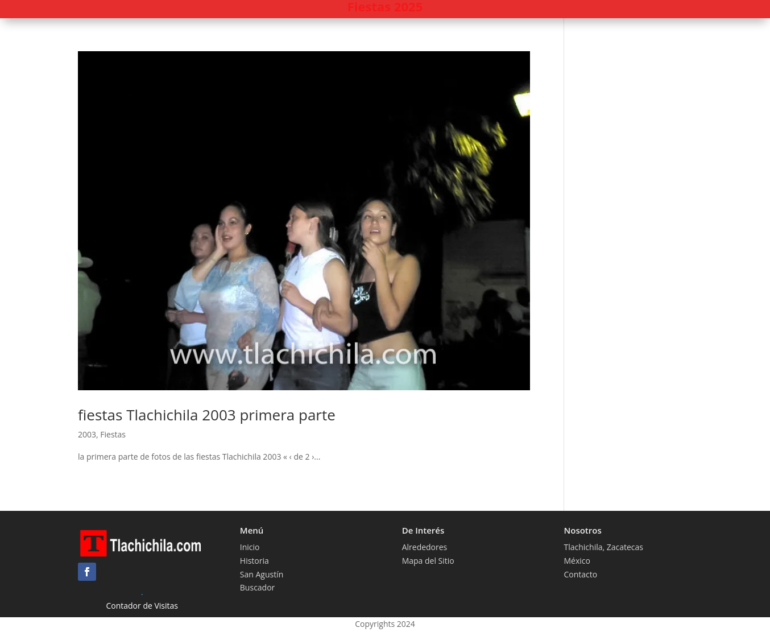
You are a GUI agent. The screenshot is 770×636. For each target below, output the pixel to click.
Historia (254, 560)
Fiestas (113, 434)
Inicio (250, 547)
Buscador (257, 587)
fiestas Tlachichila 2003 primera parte (207, 414)
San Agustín (262, 574)
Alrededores (425, 547)
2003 (87, 434)
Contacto (580, 574)
